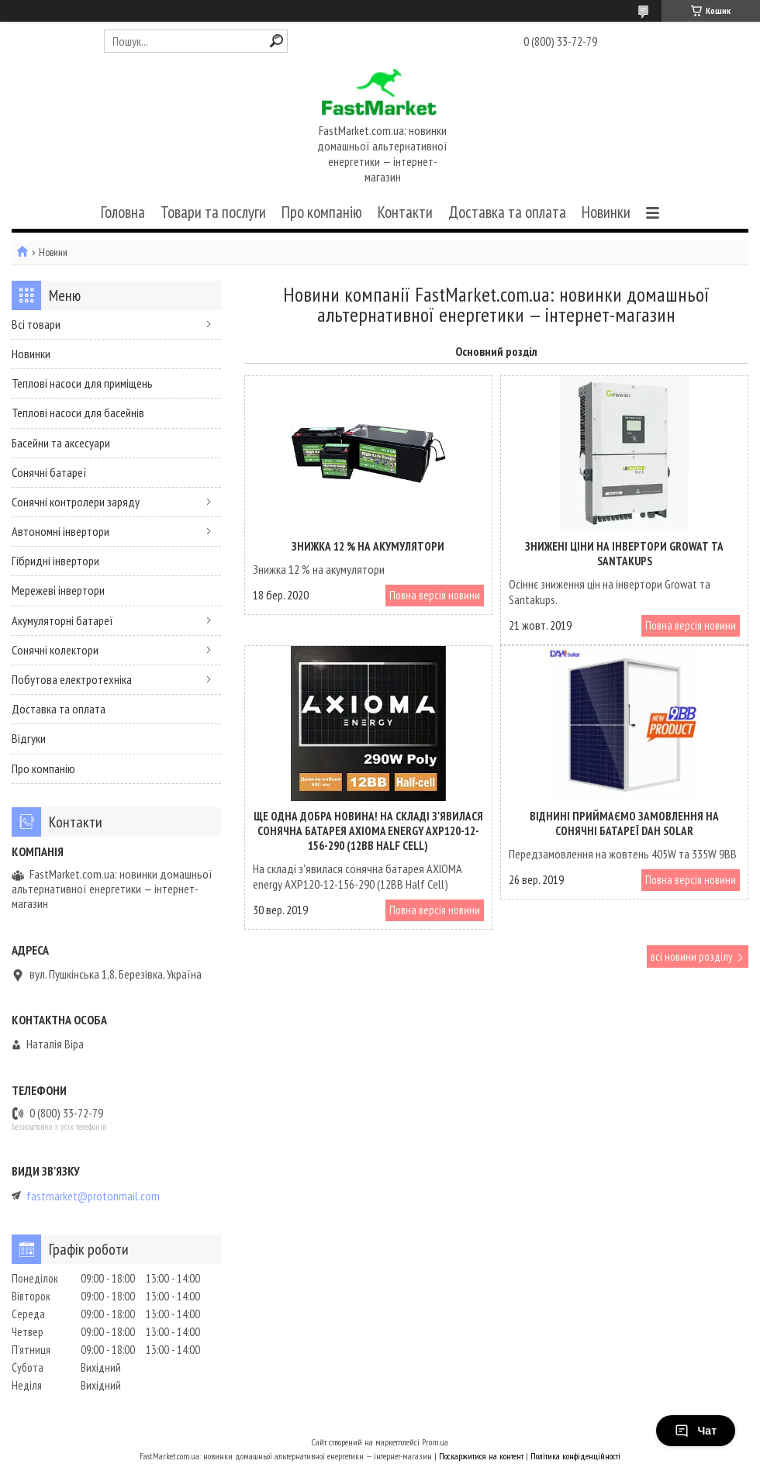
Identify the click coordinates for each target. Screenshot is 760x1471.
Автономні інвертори (60, 531)
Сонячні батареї (49, 472)
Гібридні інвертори (55, 560)
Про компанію (322, 212)
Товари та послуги (213, 212)
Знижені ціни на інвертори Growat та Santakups (624, 553)
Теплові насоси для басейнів (78, 412)
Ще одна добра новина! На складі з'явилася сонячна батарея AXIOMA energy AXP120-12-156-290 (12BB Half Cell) (368, 831)
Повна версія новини (434, 595)
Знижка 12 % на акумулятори (368, 546)
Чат (696, 1431)
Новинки (606, 212)
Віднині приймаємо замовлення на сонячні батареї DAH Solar (624, 823)
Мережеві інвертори (58, 590)
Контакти (405, 212)
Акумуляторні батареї (62, 620)
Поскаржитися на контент (481, 1456)
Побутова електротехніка (72, 679)
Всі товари (36, 324)
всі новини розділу (692, 956)
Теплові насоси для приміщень (82, 383)
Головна (123, 212)
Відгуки (29, 738)
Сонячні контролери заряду (76, 501)
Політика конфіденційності (575, 1456)
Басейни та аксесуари (61, 443)
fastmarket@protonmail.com (93, 1196)
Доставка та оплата (507, 212)
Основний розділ (496, 351)
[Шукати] (276, 40)
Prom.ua (435, 1442)
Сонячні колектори (55, 650)
